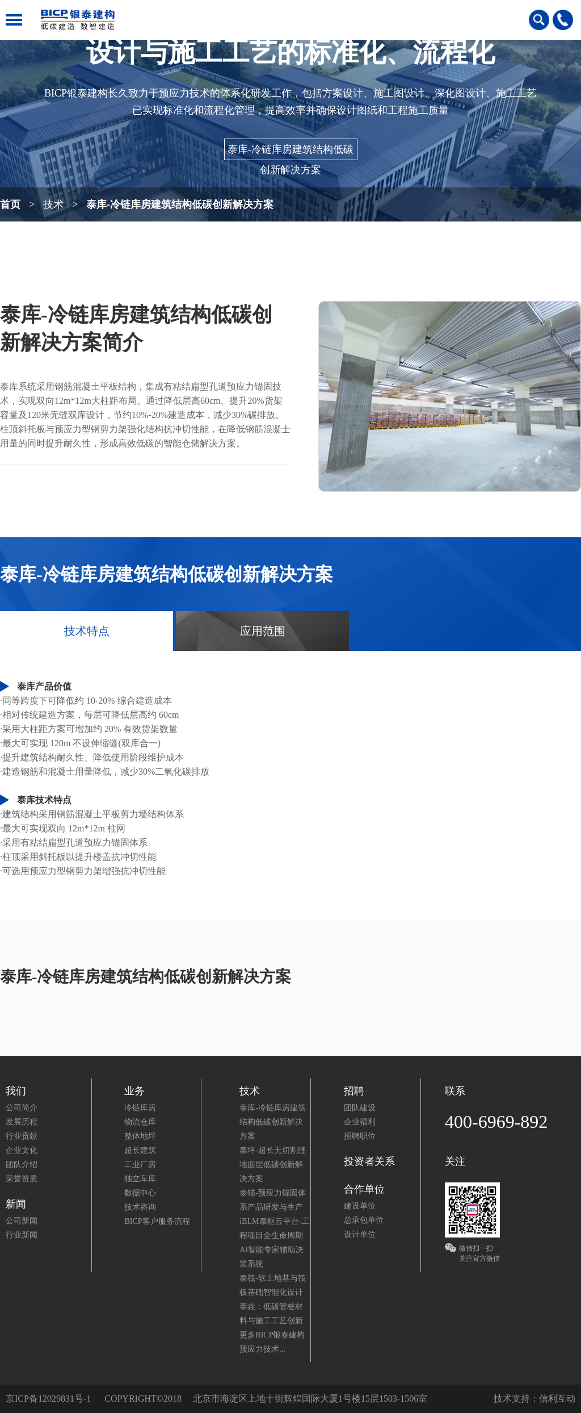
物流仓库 (140, 1122)
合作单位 (364, 1189)
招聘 (354, 1091)
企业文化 (21, 1150)
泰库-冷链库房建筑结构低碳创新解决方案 (290, 152)
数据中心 (140, 1193)
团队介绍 (21, 1164)
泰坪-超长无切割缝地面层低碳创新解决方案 (272, 1164)
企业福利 (360, 1122)
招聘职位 (360, 1136)
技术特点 (87, 631)
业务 (134, 1091)
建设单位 (360, 1206)
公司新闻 (21, 1220)
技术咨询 (140, 1207)
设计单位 (360, 1234)
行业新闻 (21, 1235)
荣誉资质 (21, 1178)
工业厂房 (140, 1164)
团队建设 (360, 1107)
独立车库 (140, 1178)
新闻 (16, 1204)
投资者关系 (369, 1161)
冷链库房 (140, 1107)
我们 (16, 1091)
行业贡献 (21, 1136)
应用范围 (262, 631)
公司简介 (21, 1107)
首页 (10, 202)
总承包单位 (364, 1220)
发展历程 (21, 1122)
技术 (53, 204)
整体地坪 (140, 1136)
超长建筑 (140, 1150)
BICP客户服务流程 (157, 1221)
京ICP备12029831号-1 (48, 1398)
